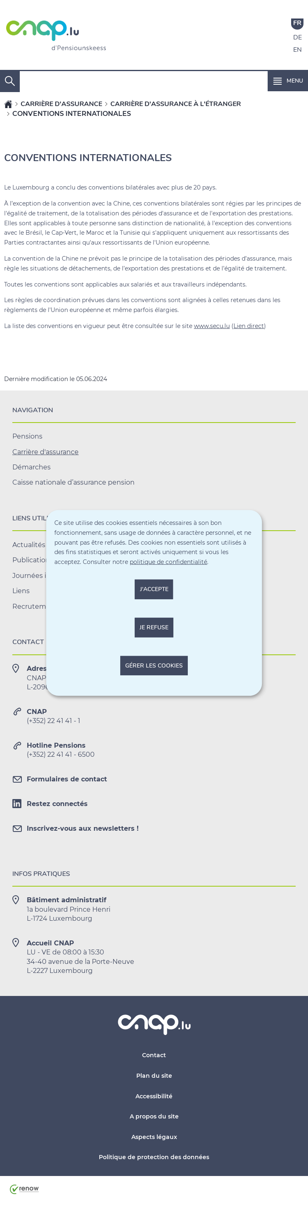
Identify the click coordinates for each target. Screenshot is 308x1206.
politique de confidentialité (168, 562)
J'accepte (154, 589)
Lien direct (248, 326)
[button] (288, 81)
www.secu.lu (212, 326)
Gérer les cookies (154, 665)
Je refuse (154, 627)
